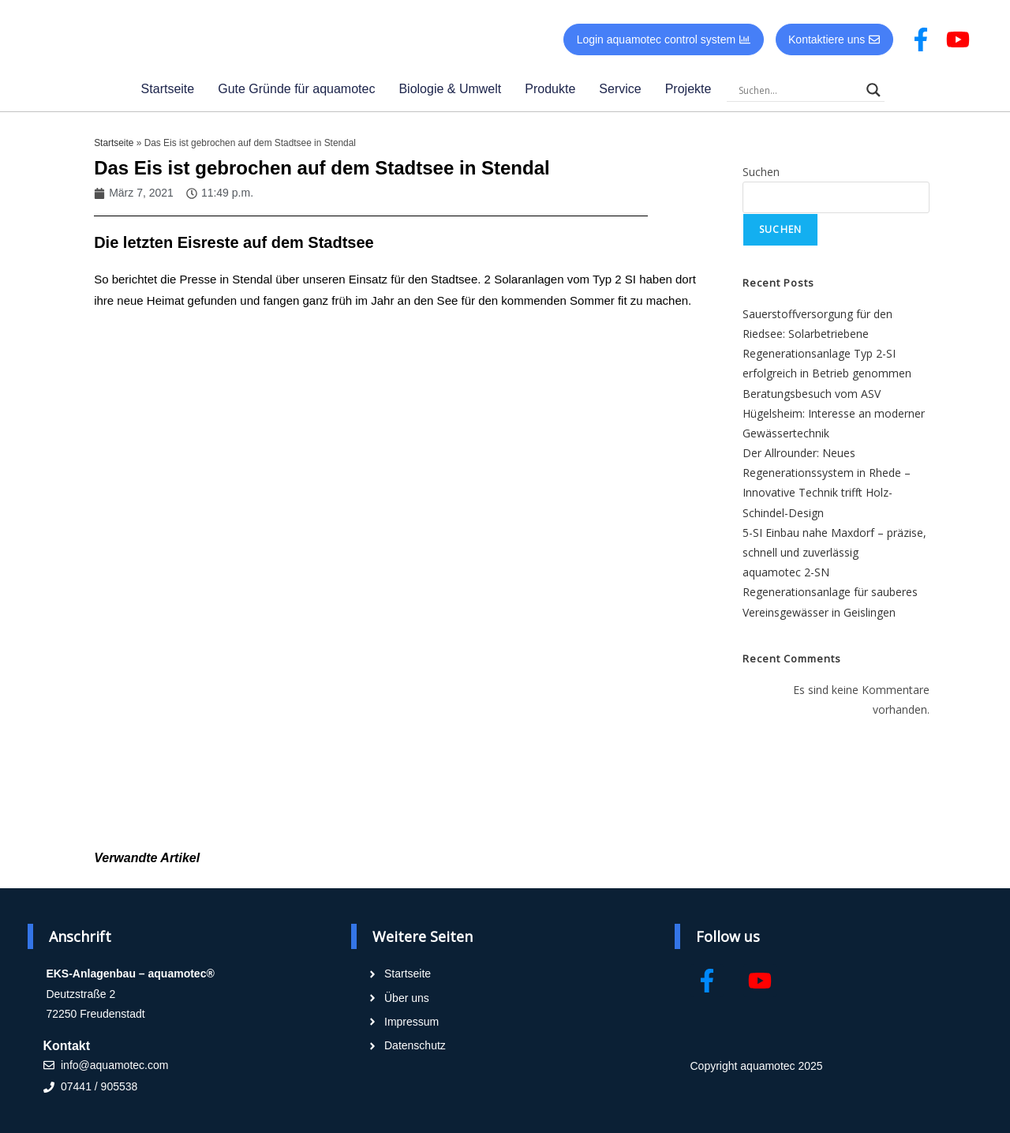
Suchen (761, 171)
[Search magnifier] (873, 90)
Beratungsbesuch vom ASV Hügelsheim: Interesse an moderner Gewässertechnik (834, 413)
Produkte (550, 89)
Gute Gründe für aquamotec (296, 89)
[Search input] (798, 90)
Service (620, 89)
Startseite (168, 89)
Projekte (688, 89)
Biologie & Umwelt (449, 89)
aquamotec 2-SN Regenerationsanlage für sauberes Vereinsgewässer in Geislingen (830, 592)
